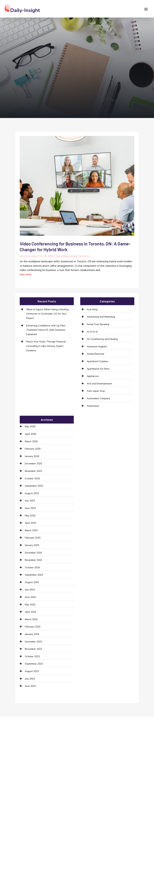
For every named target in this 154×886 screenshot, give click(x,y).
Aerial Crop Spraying (98, 324)
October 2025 (32, 478)
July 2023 (30, 678)
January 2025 (32, 545)
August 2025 (32, 493)
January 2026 (32, 456)
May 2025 (30, 515)
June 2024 (30, 597)
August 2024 (32, 582)
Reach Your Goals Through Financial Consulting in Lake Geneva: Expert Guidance (46, 346)
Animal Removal (95, 353)
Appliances (93, 376)
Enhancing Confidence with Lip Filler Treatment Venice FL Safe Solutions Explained (45, 330)
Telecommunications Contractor (72, 256)
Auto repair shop (96, 391)
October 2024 (32, 567)
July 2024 (30, 589)
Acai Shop (92, 309)
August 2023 (32, 671)
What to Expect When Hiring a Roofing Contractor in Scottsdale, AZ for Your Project (47, 314)
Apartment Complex (97, 361)
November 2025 (33, 471)
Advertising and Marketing (101, 316)
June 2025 (30, 508)
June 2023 (30, 686)
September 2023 (34, 663)
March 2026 (31, 441)
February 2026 (32, 448)
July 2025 (30, 500)
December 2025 (33, 463)
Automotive (93, 406)
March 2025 (31, 530)
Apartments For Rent (98, 368)
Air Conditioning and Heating (102, 339)
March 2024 (31, 619)
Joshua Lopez (30, 256)
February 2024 (32, 626)
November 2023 (33, 649)
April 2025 (30, 523)
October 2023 (32, 656)
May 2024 (30, 604)
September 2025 (34, 485)
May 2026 (30, 426)
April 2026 (30, 434)
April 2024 (30, 612)
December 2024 (33, 552)
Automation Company (98, 398)
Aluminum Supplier (97, 346)
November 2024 (33, 560)
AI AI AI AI (92, 331)
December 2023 (33, 641)
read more (25, 274)
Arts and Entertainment (99, 383)
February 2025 (32, 537)
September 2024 (34, 574)
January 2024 (32, 634)
